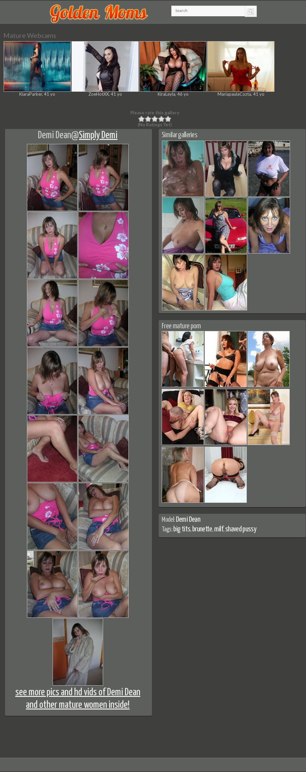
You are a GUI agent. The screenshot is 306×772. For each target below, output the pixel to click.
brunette (202, 529)
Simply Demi (98, 135)
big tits (181, 529)
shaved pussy (240, 529)
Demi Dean (54, 135)
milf (218, 529)
